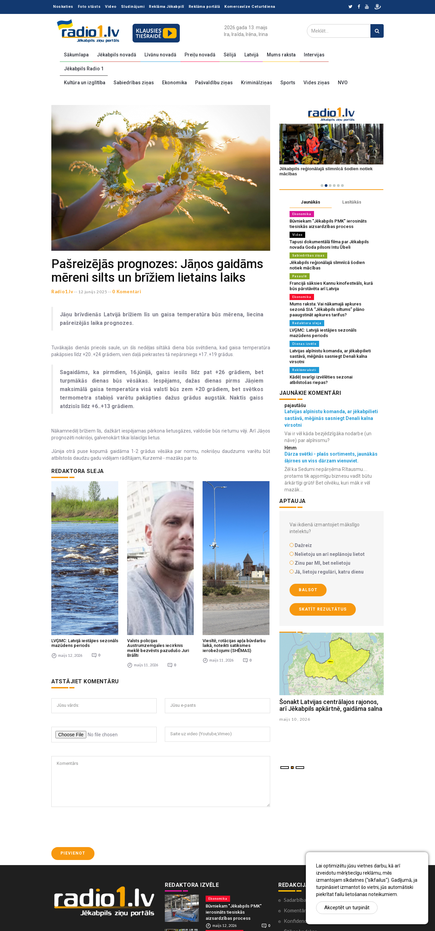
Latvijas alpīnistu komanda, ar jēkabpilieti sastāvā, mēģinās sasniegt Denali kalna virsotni (330, 356)
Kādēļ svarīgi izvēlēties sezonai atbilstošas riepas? (321, 379)
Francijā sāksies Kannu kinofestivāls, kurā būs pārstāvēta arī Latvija (331, 286)
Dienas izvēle (304, 344)
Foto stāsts (89, 6)
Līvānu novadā (160, 54)
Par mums (295, 865)
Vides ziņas (316, 82)
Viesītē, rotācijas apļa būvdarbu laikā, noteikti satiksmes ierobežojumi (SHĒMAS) (234, 558)
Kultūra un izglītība (84, 82)
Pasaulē (299, 276)
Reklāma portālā (204, 6)
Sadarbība (295, 813)
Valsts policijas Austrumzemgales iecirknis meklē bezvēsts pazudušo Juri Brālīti (158, 561)
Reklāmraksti (304, 370)
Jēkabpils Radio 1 (84, 68)
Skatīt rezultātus (323, 609)
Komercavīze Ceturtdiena (249, 6)
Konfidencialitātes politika (313, 834)
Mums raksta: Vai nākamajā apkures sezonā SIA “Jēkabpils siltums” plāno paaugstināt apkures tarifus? (327, 309)
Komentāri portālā (305, 823)
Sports (287, 82)
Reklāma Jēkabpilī (166, 6)
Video (111, 6)
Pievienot (72, 766)
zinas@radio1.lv (75, 913)
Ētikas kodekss (300, 844)
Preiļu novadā (200, 54)
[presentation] (103, 740)
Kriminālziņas (256, 82)
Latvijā (251, 54)
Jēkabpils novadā (116, 54)
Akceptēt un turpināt (346, 907)
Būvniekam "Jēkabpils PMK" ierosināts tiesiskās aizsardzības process (328, 223)
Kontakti (293, 855)
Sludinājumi (133, 6)
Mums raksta (281, 54)
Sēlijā (230, 54)
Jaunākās (310, 202)
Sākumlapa (76, 54)
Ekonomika (174, 82)
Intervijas (314, 54)
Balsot (308, 589)
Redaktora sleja (306, 323)
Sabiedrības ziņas (134, 82)
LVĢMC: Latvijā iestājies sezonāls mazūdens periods (84, 556)
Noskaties (63, 6)
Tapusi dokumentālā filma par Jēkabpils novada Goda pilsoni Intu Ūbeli (329, 244)
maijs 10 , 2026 (294, 719)
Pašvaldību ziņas (214, 82)
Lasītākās (352, 202)
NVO (343, 82)
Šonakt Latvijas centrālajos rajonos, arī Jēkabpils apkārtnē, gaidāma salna (330, 705)
